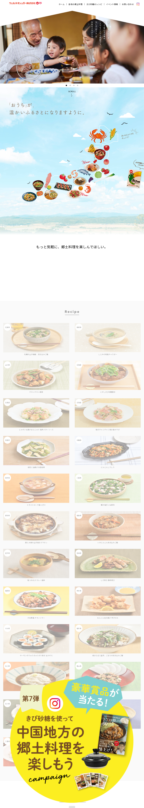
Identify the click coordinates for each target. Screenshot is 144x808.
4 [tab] (77, 84)
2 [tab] (70, 84)
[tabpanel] (72, 46)
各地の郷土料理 (76, 4)
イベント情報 (113, 4)
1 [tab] (66, 84)
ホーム (63, 4)
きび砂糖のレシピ (95, 4)
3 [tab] (73, 84)
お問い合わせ (129, 4)
